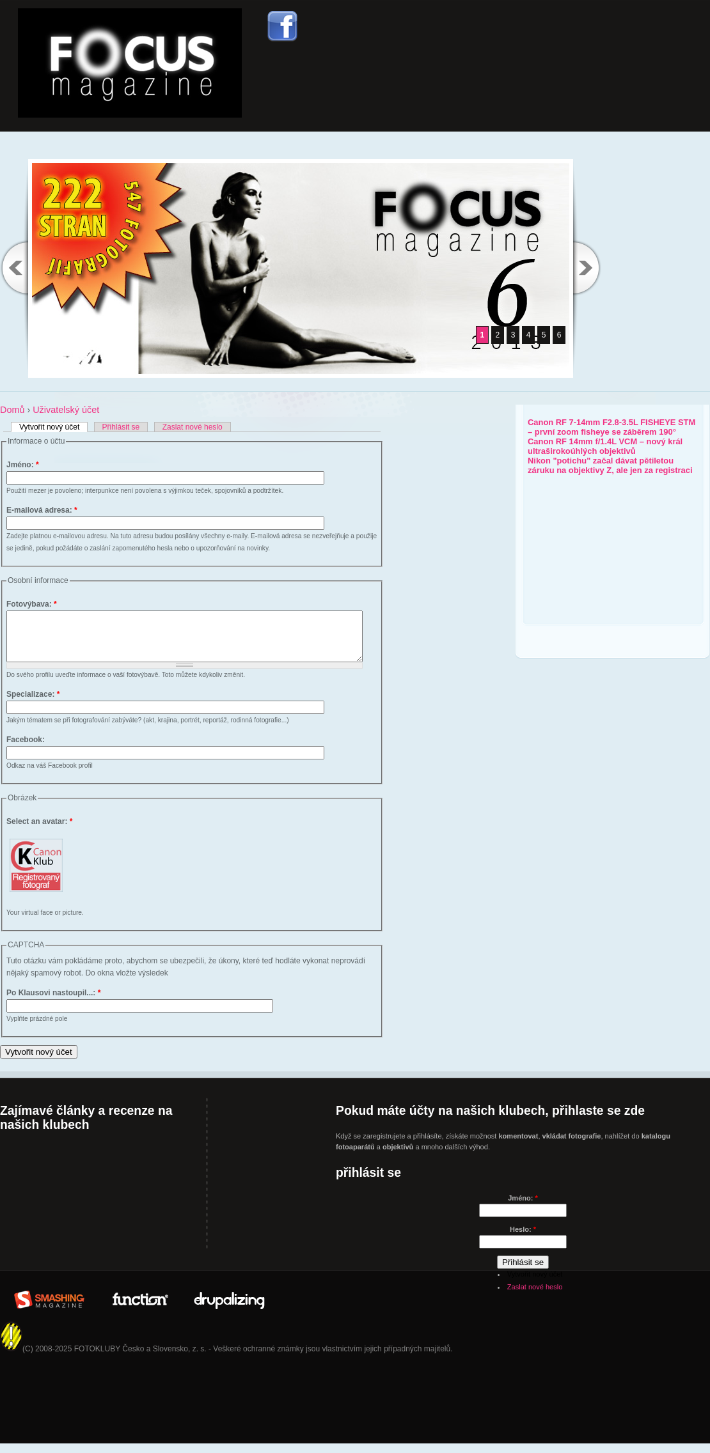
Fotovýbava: (31, 604)
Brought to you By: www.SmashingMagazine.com (49, 1307)
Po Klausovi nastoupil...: (53, 1002)
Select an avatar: (39, 831)
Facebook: (25, 749)
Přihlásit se (121, 427)
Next (587, 267)
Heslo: (523, 1239)
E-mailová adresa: (41, 510)
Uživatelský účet (66, 410)
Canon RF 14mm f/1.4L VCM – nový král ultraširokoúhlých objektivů (605, 446)
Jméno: (22, 464)
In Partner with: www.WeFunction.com (139, 1307)
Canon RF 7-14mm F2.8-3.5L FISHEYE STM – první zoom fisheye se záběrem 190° (611, 427)
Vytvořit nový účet (49, 427)
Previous (14, 267)
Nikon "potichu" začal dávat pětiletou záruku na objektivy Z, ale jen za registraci (610, 465)
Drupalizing (229, 1307)
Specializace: (32, 703)
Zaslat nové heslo (192, 427)
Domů (12, 410)
